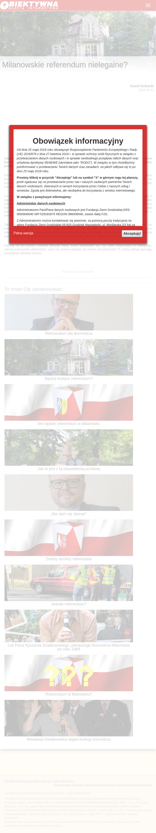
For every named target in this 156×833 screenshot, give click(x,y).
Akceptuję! (132, 233)
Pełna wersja (23, 233)
